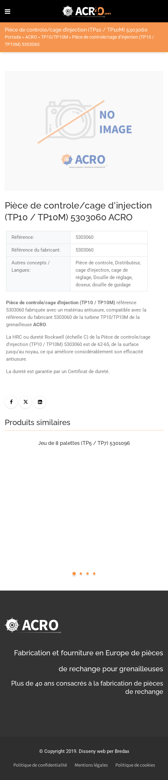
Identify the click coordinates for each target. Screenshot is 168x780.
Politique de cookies (135, 765)
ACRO (31, 37)
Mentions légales (91, 765)
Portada (13, 37)
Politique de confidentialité (40, 765)
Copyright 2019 (60, 751)
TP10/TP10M (54, 37)
